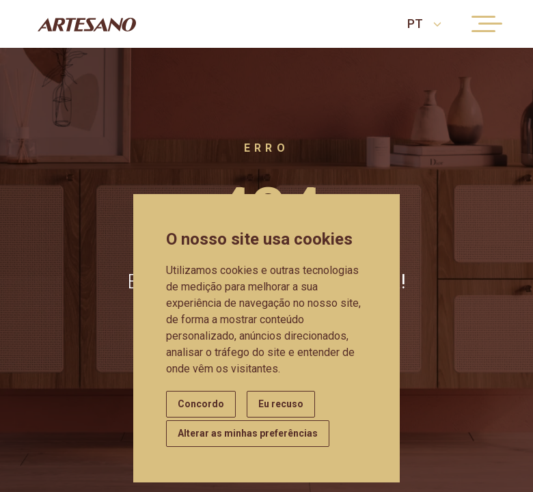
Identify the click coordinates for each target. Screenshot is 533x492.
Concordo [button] (201, 403)
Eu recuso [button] (280, 403)
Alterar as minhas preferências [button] (248, 433)
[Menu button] (483, 24)
